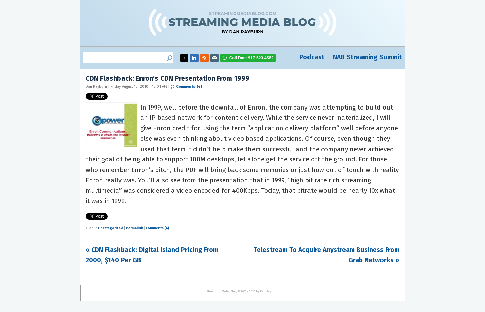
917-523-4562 (251, 58)
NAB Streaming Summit (367, 57)
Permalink (134, 228)
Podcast (311, 57)
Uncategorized (110, 228)
